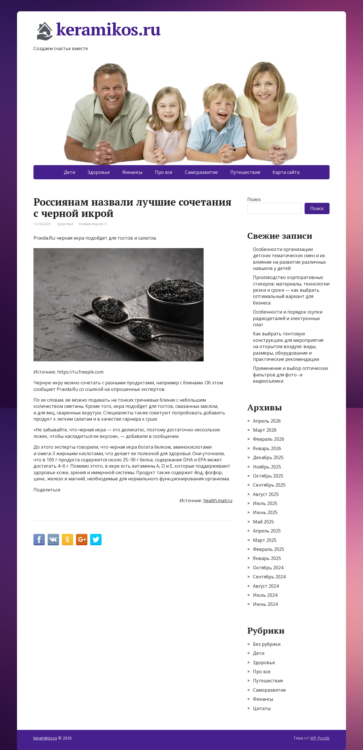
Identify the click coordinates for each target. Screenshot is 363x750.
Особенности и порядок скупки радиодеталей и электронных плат (287, 318)
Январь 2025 (267, 558)
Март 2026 (265, 430)
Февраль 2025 (268, 549)
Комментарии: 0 (93, 223)
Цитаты (262, 708)
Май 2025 (263, 522)
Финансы (132, 172)
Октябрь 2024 (268, 567)
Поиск (254, 199)
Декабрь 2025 (268, 457)
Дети (69, 172)
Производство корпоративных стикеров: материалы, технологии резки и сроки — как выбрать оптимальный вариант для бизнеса (291, 290)
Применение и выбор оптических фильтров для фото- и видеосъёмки (290, 374)
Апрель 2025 (267, 531)
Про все (163, 172)
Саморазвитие (201, 172)
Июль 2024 (265, 595)
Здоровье (99, 172)
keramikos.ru (97, 31)
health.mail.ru (217, 500)
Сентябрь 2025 (269, 485)
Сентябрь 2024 (269, 577)
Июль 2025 (265, 503)
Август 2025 (266, 494)
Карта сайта (286, 172)
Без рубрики (266, 644)
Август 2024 (266, 586)
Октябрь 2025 (268, 476)
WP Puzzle (320, 738)
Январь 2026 (267, 448)
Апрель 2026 (267, 421)
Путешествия (245, 172)
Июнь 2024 (265, 604)
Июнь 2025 (265, 512)
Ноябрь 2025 (267, 467)
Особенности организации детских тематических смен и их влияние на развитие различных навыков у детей (289, 258)
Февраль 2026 (268, 439)
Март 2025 (265, 540)
